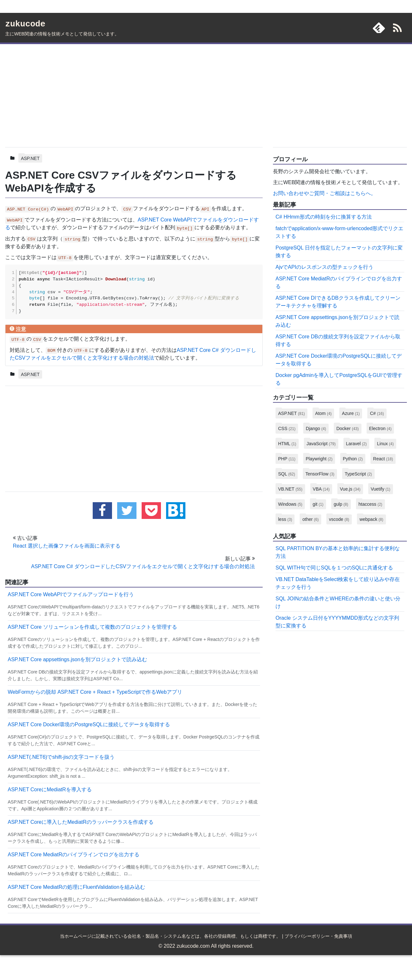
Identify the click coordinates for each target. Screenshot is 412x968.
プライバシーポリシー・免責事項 (318, 936)
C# (377, 413)
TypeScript (358, 473)
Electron (380, 428)
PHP (286, 458)
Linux (385, 443)
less (285, 519)
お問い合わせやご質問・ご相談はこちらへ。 (324, 193)
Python (353, 458)
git (318, 504)
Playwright (319, 458)
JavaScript (321, 443)
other (310, 519)
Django (316, 428)
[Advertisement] (134, 94)
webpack (371, 519)
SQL (286, 473)
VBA (321, 489)
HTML (287, 443)
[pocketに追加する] (151, 510)
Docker (347, 428)
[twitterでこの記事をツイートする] (126, 510)
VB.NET (290, 489)
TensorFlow (319, 473)
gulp (341, 504)
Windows (290, 504)
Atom (323, 413)
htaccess (370, 504)
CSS (286, 428)
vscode (339, 519)
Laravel (356, 443)
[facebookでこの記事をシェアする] (102, 510)
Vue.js (350, 489)
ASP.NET (30, 158)
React (383, 458)
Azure (351, 413)
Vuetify (380, 489)
